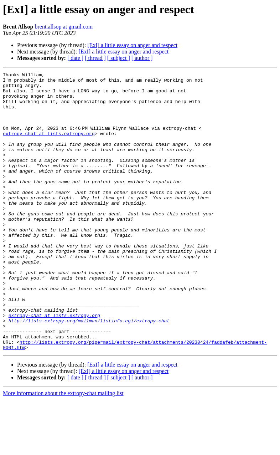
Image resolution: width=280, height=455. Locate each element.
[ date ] (75, 58)
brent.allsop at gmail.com (64, 27)
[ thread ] (95, 58)
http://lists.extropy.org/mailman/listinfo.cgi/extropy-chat (89, 371)
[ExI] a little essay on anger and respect (132, 45)
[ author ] (142, 58)
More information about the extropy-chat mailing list (63, 449)
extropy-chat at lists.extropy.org (48, 146)
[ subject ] (118, 58)
